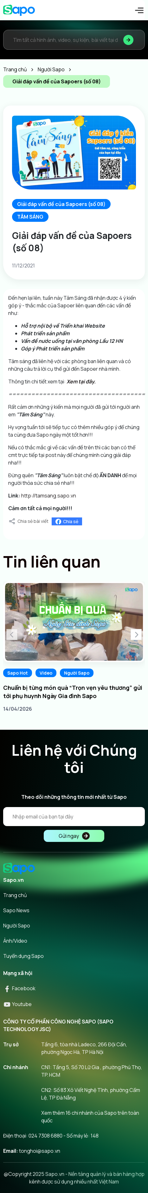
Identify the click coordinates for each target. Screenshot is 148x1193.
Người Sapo (76, 673)
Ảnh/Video (15, 940)
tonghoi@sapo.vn (39, 1150)
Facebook (19, 988)
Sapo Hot (17, 673)
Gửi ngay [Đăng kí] (74, 836)
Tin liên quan (51, 561)
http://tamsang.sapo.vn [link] (48, 495)
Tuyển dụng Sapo (23, 955)
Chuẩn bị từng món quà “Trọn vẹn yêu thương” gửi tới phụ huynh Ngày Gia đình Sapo (72, 692)
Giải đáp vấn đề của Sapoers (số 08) (61, 204)
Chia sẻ (66, 521)
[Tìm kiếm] (128, 40)
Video (46, 673)
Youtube (17, 1004)
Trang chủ (15, 895)
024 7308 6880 (45, 1135)
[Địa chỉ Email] (74, 816)
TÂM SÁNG (30, 216)
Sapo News (16, 910)
